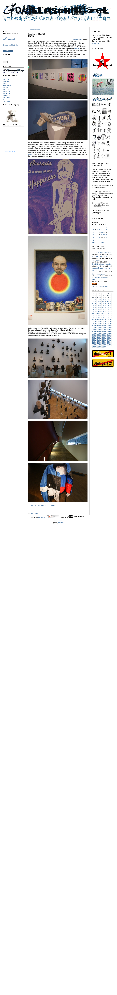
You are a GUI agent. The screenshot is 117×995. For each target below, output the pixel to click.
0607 (104, 339)
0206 (104, 347)
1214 (109, 296)
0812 (94, 309)
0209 (104, 329)
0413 (104, 305)
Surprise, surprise (98, 274)
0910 (109, 319)
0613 (94, 305)
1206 (94, 343)
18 (95, 235)
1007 (104, 337)
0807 (94, 339)
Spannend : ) (96, 260)
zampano (6, 101)
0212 (104, 311)
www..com (10, 151)
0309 (99, 329)
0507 (109, 339)
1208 (94, 331)
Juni (102, 242)
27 (99, 237)
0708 (99, 333)
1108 (99, 331)
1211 (94, 313)
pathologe (6, 97)
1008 (104, 331)
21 (102, 235)
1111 (99, 313)
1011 (104, 313)
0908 (109, 331)
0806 (94, 345)
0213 (94, 308)
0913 (99, 304)
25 (95, 237)
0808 (94, 333)
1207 (94, 337)
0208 (104, 335)
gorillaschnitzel (77, 39)
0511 (109, 315)
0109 (109, 329)
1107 (99, 337)
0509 (109, 327)
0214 (94, 302)
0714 (109, 298)
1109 (99, 325)
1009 (104, 325)
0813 (104, 304)
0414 (104, 300)
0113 (99, 308)
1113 (109, 302)
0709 (99, 327)
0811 (94, 315)
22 (104, 235)
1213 (104, 302)
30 (106, 237)
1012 (104, 308)
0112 (109, 311)
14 (102, 232)
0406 (94, 347)
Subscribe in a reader (100, 286)
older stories (34, 513)
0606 (104, 345)
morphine (6, 93)
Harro (30, 154)
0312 (99, 311)
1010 (104, 319)
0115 (104, 296)
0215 (99, 296)
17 (93, 235)
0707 (99, 339)
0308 (99, 335)
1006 (104, 343)
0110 (109, 323)
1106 (99, 343)
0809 (94, 327)
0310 (99, 323)
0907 (109, 337)
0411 (94, 317)
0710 (99, 321)
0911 (109, 313)
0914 (104, 298)
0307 (99, 341)
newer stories (35, 30)
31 (93, 240)
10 (93, 232)
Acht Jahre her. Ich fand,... (101, 252)
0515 (104, 294)
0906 (109, 343)
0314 (109, 300)
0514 (99, 300)
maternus (6, 91)
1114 (94, 298)
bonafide (6, 81)
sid (4, 99)
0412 (94, 311)
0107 (109, 341)
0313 (109, 305)
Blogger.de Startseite (10, 45)
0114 (99, 302)
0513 (99, 305)
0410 (94, 323)
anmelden (95, 43)
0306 (99, 347)
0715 (94, 294)
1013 (94, 304)
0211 (104, 317)
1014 (99, 298)
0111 (109, 317)
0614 (94, 300)
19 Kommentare (40, 506)
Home (5, 37)
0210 (104, 323)
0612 (104, 309)
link (32, 506)
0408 (94, 335)
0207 (104, 341)
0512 (109, 309)
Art (31, 504)
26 (97, 237)
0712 (99, 309)
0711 (99, 315)
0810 (94, 321)
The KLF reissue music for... (102, 264)
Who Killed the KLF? (99, 256)
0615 (99, 294)
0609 (104, 327)
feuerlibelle (7, 85)
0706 (99, 345)
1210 (94, 319)
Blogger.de (41, 517)
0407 (94, 341)
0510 (109, 321)
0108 (109, 335)
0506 (109, 345)
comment (53, 506)
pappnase (6, 95)
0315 (94, 296)
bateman (6, 79)
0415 (109, 294)
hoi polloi (6, 87)
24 (93, 237)
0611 (104, 315)
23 (106, 235)
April (93, 242)
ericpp (5, 83)
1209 (94, 325)
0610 (104, 321)
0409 (94, 329)
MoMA (76, 49)
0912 (109, 308)
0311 (99, 317)
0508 (109, 333)
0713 (109, 304)
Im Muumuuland (9, 39)
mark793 (6, 89)
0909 (109, 325)
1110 (99, 319)
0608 (104, 333)
